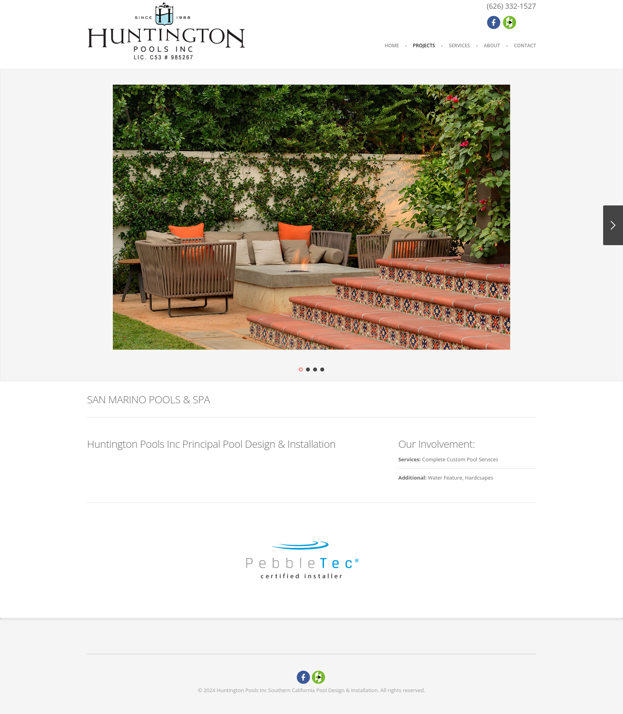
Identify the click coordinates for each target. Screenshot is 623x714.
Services (459, 45)
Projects (424, 45)
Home (392, 45)
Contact (525, 45)
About (492, 45)
